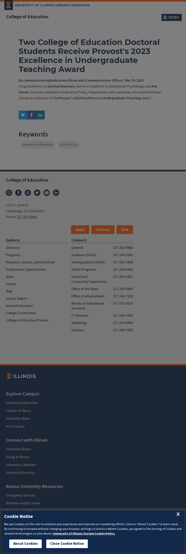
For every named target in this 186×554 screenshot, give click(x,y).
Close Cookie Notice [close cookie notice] (67, 543)
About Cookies (25, 543)
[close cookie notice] (178, 514)
